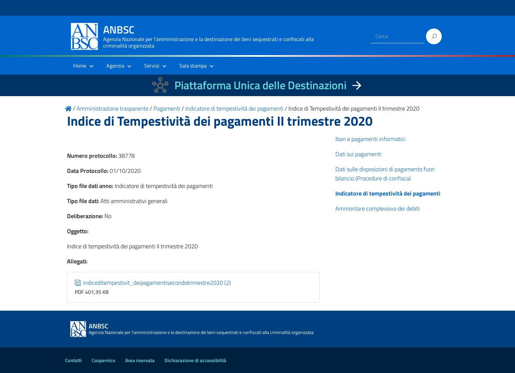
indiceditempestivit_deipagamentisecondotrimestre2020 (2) (153, 282)
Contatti (73, 360)
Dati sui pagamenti (358, 154)
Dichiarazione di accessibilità (195, 360)
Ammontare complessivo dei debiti (377, 208)
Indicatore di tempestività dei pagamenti (387, 193)
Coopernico (103, 360)
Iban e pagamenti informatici (370, 139)
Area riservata (140, 360)
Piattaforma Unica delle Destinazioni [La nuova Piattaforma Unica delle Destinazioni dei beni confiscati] (260, 85)
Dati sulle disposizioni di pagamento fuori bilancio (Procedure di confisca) (385, 174)
